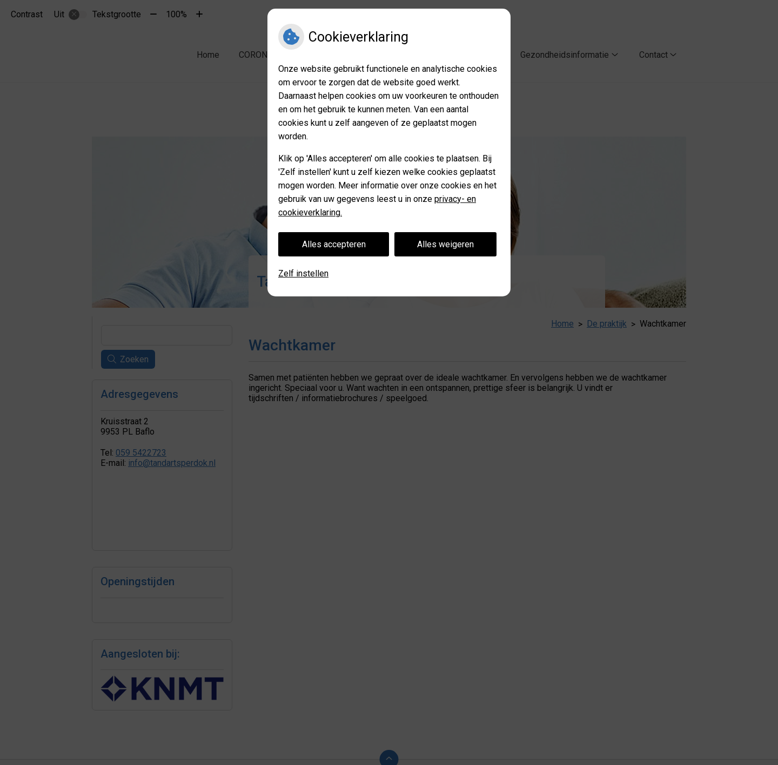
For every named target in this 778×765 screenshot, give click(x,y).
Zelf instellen (303, 273)
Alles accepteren (334, 244)
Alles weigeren (445, 244)
